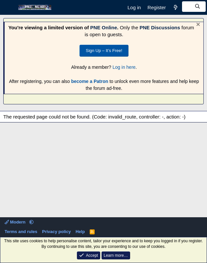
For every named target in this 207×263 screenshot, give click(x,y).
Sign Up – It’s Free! (104, 50)
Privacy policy (56, 231)
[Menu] (9, 7)
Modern (16, 222)
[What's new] (175, 7)
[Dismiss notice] (197, 25)
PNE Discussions (160, 27)
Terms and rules (21, 231)
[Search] (194, 6)
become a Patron (89, 81)
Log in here (124, 67)
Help (80, 231)
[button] (31, 222)
